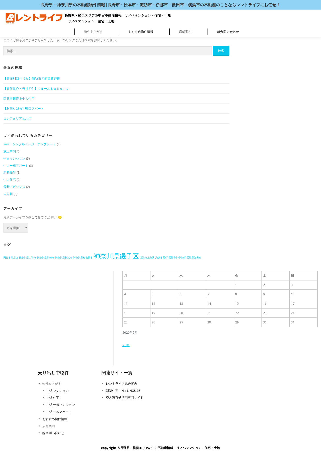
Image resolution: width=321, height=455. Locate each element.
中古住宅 (9, 179)
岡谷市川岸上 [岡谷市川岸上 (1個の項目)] (10, 257)
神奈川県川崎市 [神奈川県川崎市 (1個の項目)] (45, 257)
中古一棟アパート (15, 165)
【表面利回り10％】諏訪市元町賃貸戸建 (31, 78)
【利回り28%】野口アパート (23, 108)
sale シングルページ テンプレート (29, 144)
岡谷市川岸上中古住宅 (19, 98)
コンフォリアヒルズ (17, 118)
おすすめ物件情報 (140, 31)
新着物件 (9, 172)
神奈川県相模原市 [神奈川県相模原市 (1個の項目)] (83, 257)
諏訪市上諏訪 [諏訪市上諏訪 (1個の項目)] (147, 257)
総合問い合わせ (228, 31)
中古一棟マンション (61, 404)
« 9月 (126, 345)
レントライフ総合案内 (121, 383)
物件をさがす (93, 31)
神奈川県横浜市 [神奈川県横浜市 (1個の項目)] (63, 257)
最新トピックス (14, 187)
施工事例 (9, 151)
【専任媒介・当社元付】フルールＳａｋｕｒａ (36, 88)
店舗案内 (185, 31)
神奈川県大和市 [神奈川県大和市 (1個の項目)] (27, 257)
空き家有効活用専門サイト (124, 397)
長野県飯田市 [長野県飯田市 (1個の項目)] (194, 257)
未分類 (8, 194)
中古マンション (14, 158)
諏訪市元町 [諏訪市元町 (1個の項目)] (161, 257)
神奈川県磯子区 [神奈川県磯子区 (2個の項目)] (116, 256)
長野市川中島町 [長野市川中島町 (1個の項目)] (177, 257)
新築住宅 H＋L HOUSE (123, 390)
